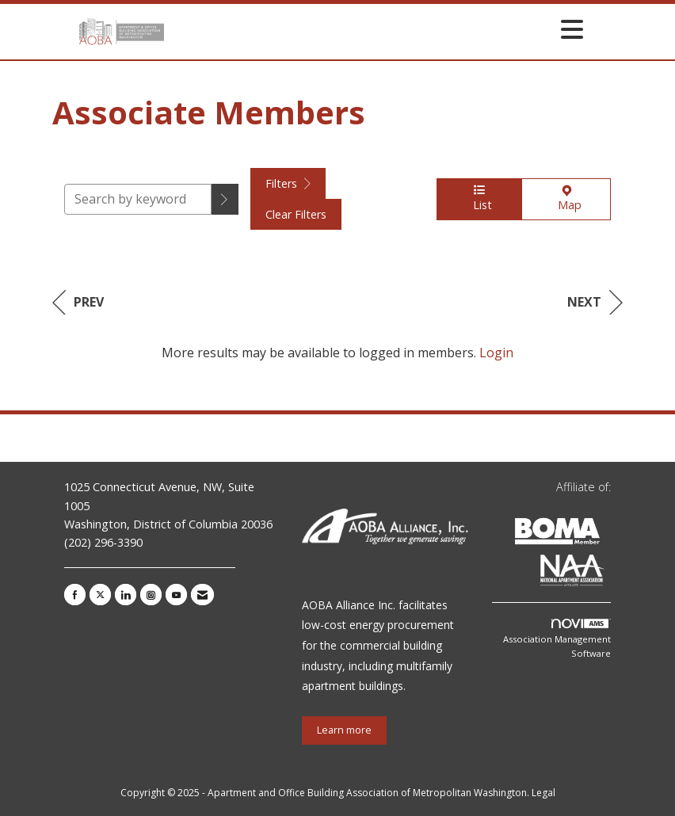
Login (496, 352)
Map (566, 198)
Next (595, 302)
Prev (78, 302)
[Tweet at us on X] (100, 594)
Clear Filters (295, 214)
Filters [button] (288, 183)
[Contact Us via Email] (202, 594)
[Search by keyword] (138, 199)
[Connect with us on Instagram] (151, 594)
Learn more (344, 730)
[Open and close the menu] (378, 29)
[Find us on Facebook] (75, 594)
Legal (543, 792)
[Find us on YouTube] (176, 594)
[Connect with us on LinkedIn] (125, 594)
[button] (225, 199)
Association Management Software (557, 639)
